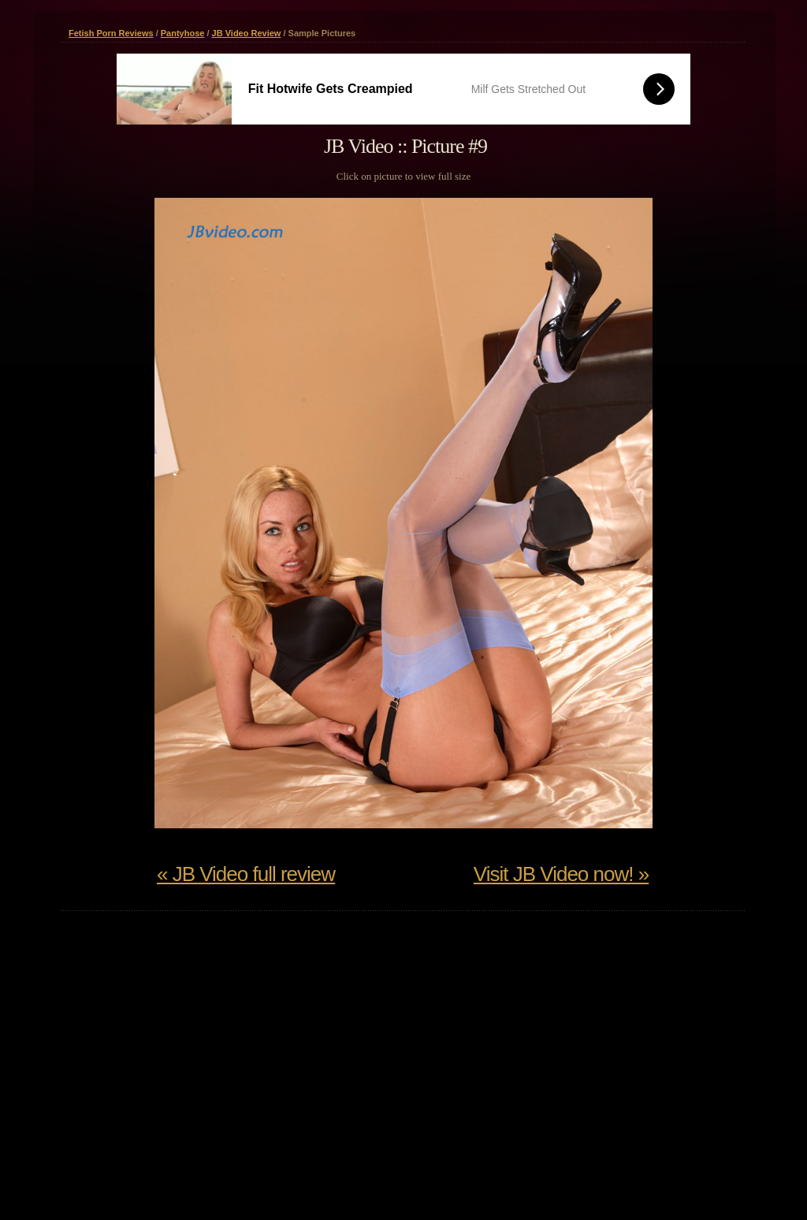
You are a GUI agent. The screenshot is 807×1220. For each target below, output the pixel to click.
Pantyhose (183, 33)
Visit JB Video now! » (561, 874)
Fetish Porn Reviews (111, 33)
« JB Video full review (246, 874)
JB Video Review (246, 33)
